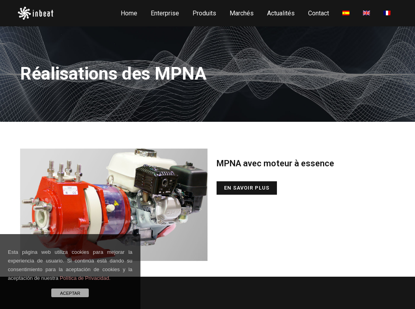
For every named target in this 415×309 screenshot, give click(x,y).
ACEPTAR (70, 293)
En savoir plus (246, 188)
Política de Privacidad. (85, 278)
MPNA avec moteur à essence (275, 163)
